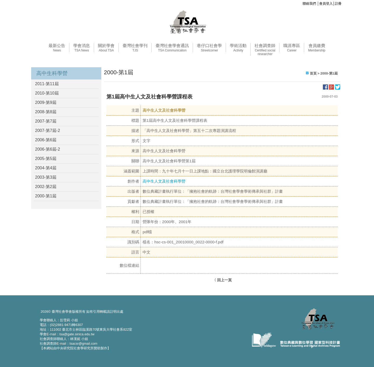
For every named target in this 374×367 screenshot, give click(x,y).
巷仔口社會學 (209, 47)
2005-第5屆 (45, 158)
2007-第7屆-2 (47, 130)
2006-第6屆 (45, 140)
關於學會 (106, 47)
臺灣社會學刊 (135, 47)
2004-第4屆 (45, 168)
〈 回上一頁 (222, 280)
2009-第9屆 (45, 102)
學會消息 (81, 47)
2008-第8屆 (45, 112)
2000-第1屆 (45, 196)
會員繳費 (316, 47)
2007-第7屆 (45, 121)
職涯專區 (291, 47)
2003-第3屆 (45, 177)
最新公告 (57, 47)
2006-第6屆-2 (47, 149)
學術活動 (238, 47)
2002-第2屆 (45, 186)
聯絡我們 (309, 3)
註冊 (338, 3)
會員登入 (326, 3)
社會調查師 (265, 49)
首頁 (313, 73)
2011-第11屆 (47, 84)
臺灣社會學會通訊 (172, 47)
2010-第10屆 (47, 93)
